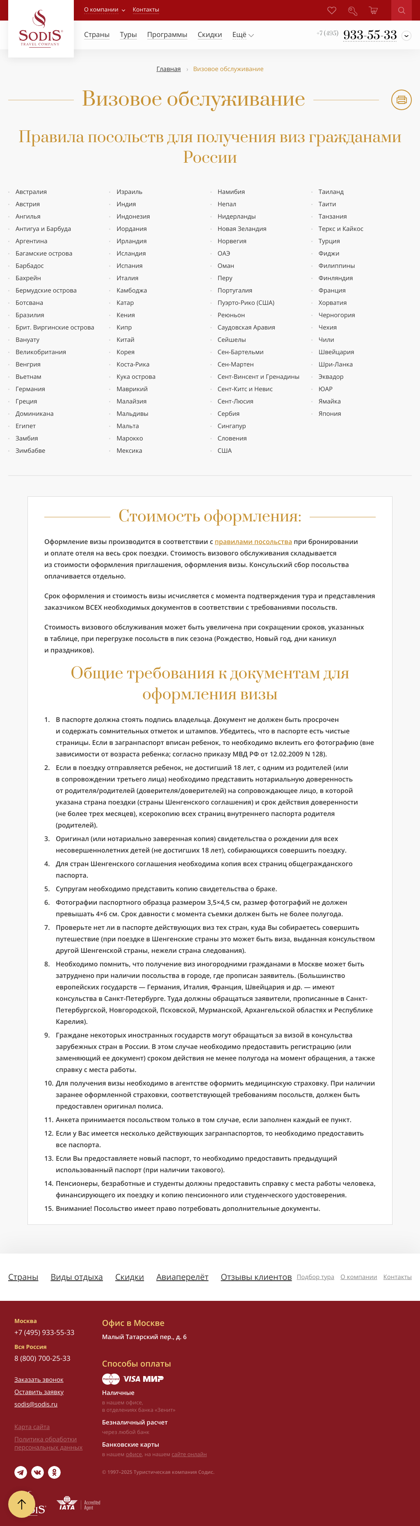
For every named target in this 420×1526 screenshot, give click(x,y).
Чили (326, 340)
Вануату (27, 340)
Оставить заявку (39, 1392)
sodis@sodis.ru (35, 1404)
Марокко (129, 438)
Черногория (337, 315)
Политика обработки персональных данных (48, 1443)
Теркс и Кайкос (341, 229)
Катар (125, 303)
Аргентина (31, 241)
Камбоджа (131, 290)
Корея (125, 352)
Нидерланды (237, 216)
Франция (332, 290)
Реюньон (231, 315)
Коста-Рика (132, 364)
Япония (330, 414)
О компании (101, 10)
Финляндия (336, 278)
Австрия (28, 204)
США (225, 451)
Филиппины (337, 266)
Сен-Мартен (236, 364)
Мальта (127, 426)
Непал (227, 204)
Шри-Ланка (336, 364)
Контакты (397, 1277)
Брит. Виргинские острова (55, 327)
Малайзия (131, 401)
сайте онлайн (189, 1454)
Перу (225, 278)
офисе (134, 1454)
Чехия (328, 327)
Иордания (131, 229)
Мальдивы (132, 414)
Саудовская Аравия (246, 327)
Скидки (129, 1276)
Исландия (131, 253)
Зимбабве (31, 451)
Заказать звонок (39, 1380)
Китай (125, 340)
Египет (26, 426)
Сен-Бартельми (241, 352)
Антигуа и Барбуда (43, 229)
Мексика (129, 451)
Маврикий (132, 389)
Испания (129, 266)
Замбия (27, 438)
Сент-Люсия (235, 401)
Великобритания (41, 352)
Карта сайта (32, 1427)
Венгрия (28, 364)
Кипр (124, 327)
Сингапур (232, 426)
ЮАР (326, 389)
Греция (26, 401)
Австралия (31, 192)
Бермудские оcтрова (46, 290)
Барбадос (30, 266)
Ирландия (131, 241)
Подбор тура (315, 1277)
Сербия (229, 414)
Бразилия (30, 315)
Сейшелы (232, 340)
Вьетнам (28, 377)
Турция (329, 241)
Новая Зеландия (242, 229)
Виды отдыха (76, 1276)
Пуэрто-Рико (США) (246, 303)
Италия (127, 278)
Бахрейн (28, 278)
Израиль (129, 192)
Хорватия (333, 303)
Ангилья (28, 216)
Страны (23, 1276)
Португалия (235, 290)
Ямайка (330, 401)
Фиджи (329, 253)
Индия (126, 204)
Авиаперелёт (182, 1276)
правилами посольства (253, 541)
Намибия (231, 192)
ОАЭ (224, 253)
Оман (226, 266)
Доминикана (35, 414)
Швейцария (336, 352)
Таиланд (331, 192)
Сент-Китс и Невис (245, 389)
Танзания (333, 216)
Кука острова (135, 377)
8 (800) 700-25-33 (42, 1358)
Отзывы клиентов (256, 1276)
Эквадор (331, 377)
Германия (30, 389)
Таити (327, 204)
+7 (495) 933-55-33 (44, 1332)
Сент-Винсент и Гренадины (259, 377)
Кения (125, 315)
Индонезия (133, 216)
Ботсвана (29, 303)
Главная (168, 69)
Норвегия (232, 241)
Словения (232, 438)
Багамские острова (44, 253)
